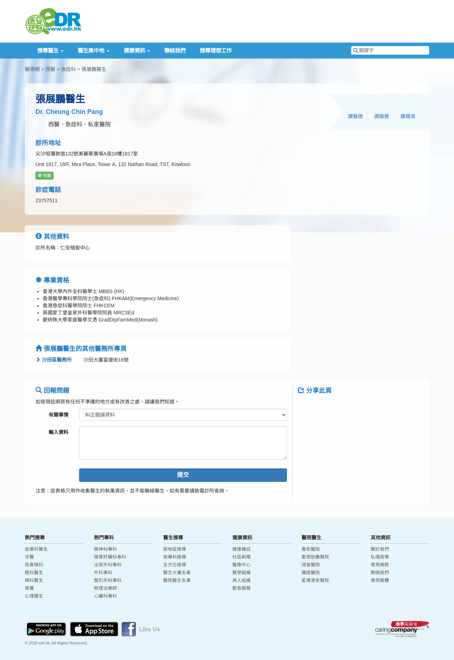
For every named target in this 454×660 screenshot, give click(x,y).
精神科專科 (105, 549)
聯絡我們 (175, 51)
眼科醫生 (34, 572)
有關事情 (58, 415)
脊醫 (29, 588)
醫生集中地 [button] (93, 51)
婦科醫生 (34, 580)
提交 (183, 475)
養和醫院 (310, 549)
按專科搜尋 (174, 557)
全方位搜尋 (174, 564)
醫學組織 (241, 572)
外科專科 (103, 572)
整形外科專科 (108, 580)
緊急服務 (241, 588)
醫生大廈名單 (177, 572)
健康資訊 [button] (137, 51)
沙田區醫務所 (53, 360)
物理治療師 (105, 588)
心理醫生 (34, 596)
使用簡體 (380, 580)
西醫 (50, 69)
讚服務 (381, 116)
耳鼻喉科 (34, 564)
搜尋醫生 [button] (50, 51)
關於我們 (380, 549)
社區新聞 (241, 557)
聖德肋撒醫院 (315, 557)
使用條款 (380, 564)
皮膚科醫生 (36, 549)
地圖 (44, 175)
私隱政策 (380, 557)
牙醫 (29, 557)
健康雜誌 (241, 549)
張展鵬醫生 (94, 69)
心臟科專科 (105, 596)
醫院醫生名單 (177, 580)
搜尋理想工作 (216, 51)
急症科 (68, 69)
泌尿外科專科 (108, 564)
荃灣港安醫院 (315, 580)
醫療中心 (241, 564)
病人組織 (241, 580)
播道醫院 (310, 572)
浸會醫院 (310, 564)
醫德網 (32, 69)
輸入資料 (58, 432)
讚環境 (407, 116)
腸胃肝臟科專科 (110, 557)
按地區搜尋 (174, 549)
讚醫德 (355, 116)
